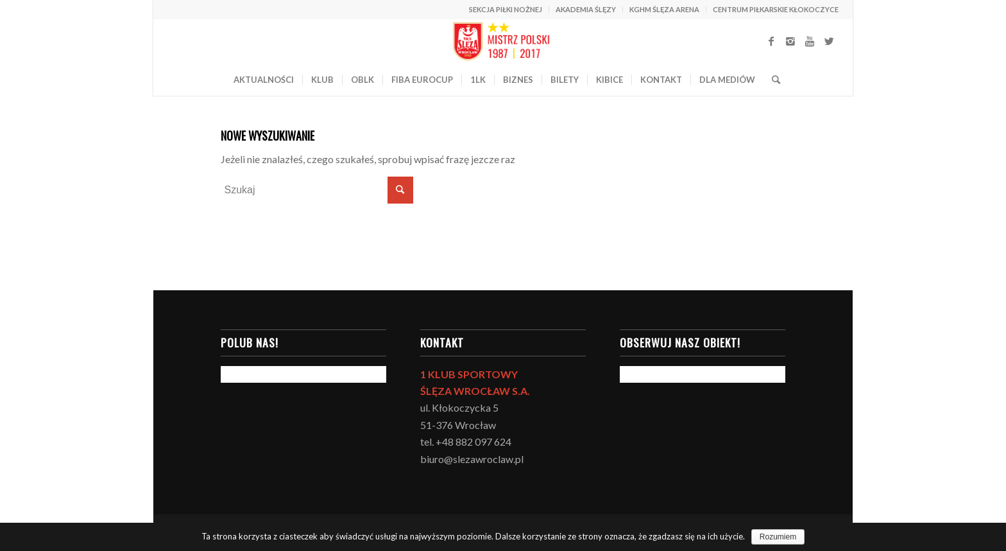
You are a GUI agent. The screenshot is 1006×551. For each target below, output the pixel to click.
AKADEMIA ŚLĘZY (586, 9)
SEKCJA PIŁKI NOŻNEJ (505, 9)
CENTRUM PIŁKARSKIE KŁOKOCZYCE (776, 9)
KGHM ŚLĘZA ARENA (664, 9)
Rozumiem (778, 536)
